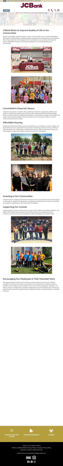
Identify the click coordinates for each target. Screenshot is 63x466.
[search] (55, 10)
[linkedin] (32, 462)
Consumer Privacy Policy (44, 448)
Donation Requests (31, 435)
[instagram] (35, 462)
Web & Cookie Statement (35, 450)
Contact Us (25, 445)
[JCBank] (31, 5)
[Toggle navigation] (58, 10)
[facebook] (28, 462)
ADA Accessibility (17, 448)
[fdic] (29, 457)
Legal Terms (23, 450)
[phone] (52, 10)
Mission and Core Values (12, 435)
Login (6, 10)
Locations (32, 445)
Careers (51, 435)
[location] (48, 10)
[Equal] (34, 457)
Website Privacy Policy (29, 448)
